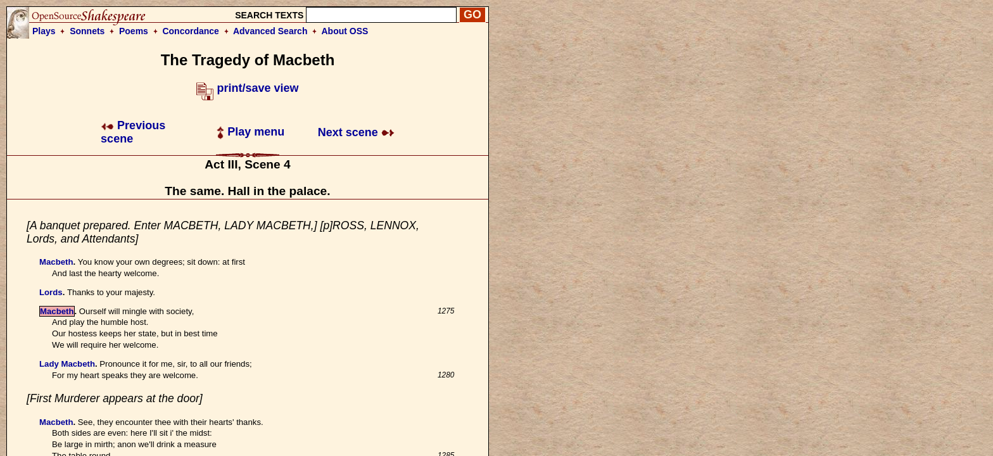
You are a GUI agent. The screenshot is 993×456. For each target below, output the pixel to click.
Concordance (190, 31)
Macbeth (56, 262)
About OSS (345, 31)
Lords (51, 292)
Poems (133, 31)
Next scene (356, 132)
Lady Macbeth (67, 364)
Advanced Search (270, 31)
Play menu (250, 131)
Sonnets (87, 31)
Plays (44, 31)
